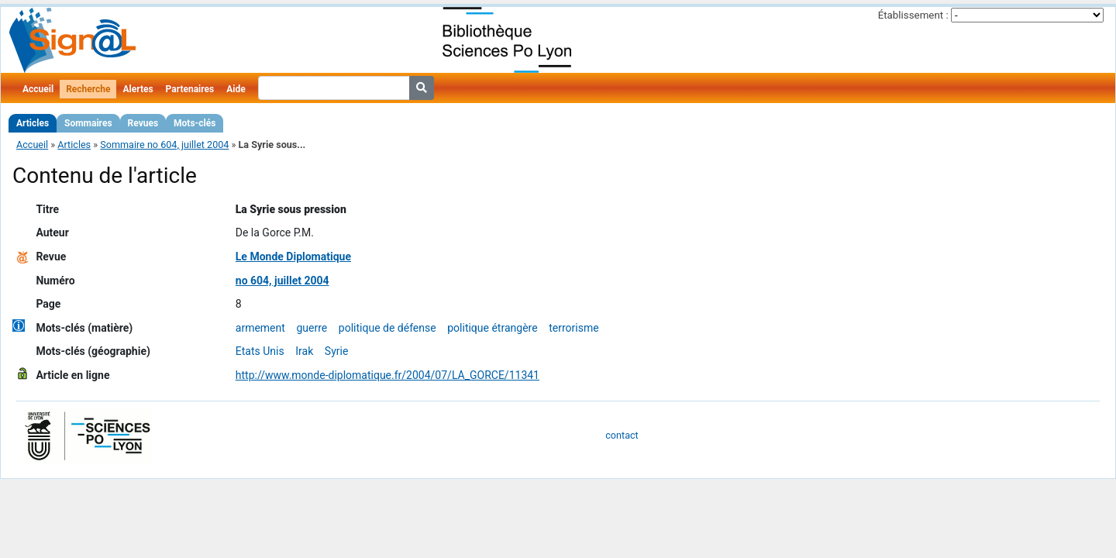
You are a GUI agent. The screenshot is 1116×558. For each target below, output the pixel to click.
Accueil (37, 89)
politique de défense (387, 328)
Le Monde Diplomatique (293, 256)
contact (621, 435)
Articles (32, 123)
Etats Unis (260, 351)
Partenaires (190, 89)
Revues (143, 123)
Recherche (88, 89)
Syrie (337, 351)
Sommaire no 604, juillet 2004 (164, 144)
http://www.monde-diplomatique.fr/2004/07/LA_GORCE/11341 (387, 375)
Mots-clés (194, 123)
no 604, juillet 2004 (282, 280)
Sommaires (88, 123)
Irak (304, 351)
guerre (311, 328)
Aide (235, 89)
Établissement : (913, 15)
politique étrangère (492, 328)
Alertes (137, 89)
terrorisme (573, 328)
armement (260, 328)
